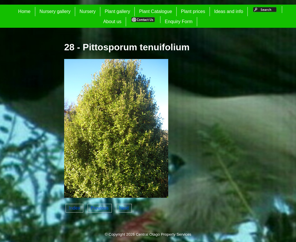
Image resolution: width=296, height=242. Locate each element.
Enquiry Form (179, 21)
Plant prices (193, 11)
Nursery (87, 11)
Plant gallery (117, 11)
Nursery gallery (55, 11)
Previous (100, 208)
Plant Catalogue (155, 11)
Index (74, 208)
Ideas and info (228, 11)
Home (24, 11)
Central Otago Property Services (163, 234)
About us (112, 21)
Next (124, 208)
